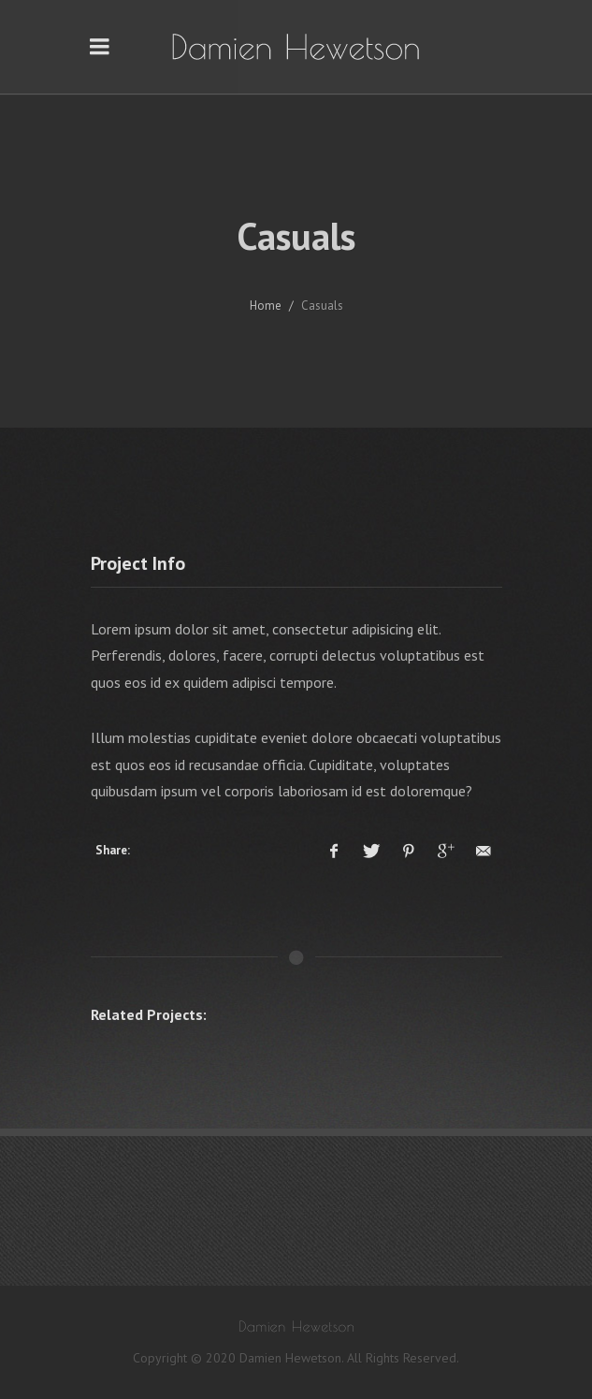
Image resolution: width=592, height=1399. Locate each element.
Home (266, 305)
